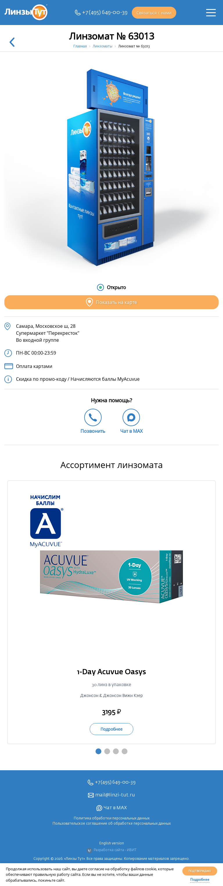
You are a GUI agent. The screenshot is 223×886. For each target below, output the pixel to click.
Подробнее (199, 879)
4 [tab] (124, 751)
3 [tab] (116, 751)
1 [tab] (98, 751)
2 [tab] (107, 751)
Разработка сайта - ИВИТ (111, 850)
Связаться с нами (154, 12)
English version (111, 843)
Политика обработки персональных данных (112, 818)
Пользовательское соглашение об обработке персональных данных (112, 823)
